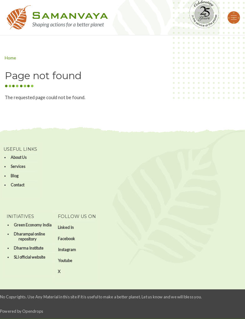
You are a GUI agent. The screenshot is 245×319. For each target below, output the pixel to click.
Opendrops (32, 311)
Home (10, 57)
